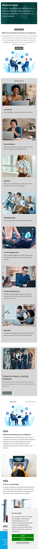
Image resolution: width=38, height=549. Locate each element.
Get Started (7, 393)
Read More (19, 48)
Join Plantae (8, 109)
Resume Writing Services (12, 291)
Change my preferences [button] (22, 542)
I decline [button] (22, 539)
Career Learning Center (11, 252)
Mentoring (7, 330)
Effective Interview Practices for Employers (17, 434)
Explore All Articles (30, 401)
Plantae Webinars (9, 144)
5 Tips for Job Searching (11, 484)
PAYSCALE (7, 181)
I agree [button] (23, 535)
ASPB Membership (9, 218)
